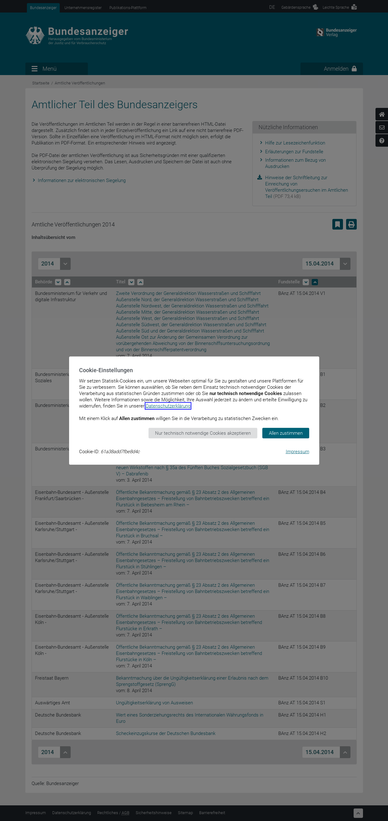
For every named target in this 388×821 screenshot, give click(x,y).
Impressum (297, 451)
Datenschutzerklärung (168, 405)
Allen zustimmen (286, 433)
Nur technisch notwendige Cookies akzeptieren (203, 433)
